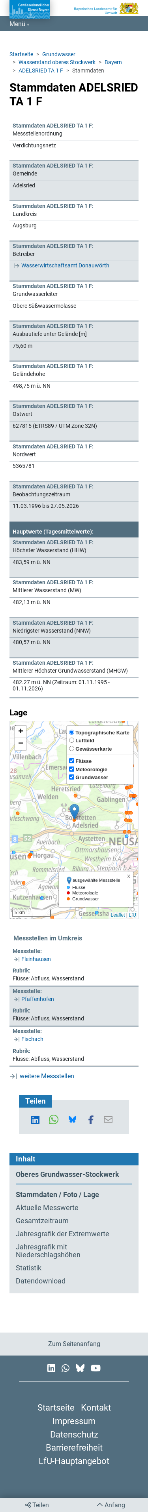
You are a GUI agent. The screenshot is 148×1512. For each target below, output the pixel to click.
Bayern (113, 62)
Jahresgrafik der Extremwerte (62, 1234)
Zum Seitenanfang (74, 1344)
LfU (132, 915)
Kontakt (96, 1407)
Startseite (21, 54)
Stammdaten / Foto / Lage (57, 1195)
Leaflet (118, 915)
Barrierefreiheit (74, 1447)
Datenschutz (74, 1434)
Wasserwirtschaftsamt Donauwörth (65, 265)
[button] (74, 812)
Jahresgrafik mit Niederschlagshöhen (48, 1251)
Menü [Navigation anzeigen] (18, 24)
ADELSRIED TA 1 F (41, 70)
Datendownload (41, 1281)
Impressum (74, 1421)
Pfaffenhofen (37, 999)
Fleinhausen (36, 959)
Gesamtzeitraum (42, 1221)
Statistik (28, 1268)
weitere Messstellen (47, 1076)
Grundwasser (58, 54)
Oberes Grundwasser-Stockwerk (67, 1174)
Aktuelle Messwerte (47, 1208)
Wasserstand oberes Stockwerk (57, 62)
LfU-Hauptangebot (74, 1461)
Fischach (32, 1039)
